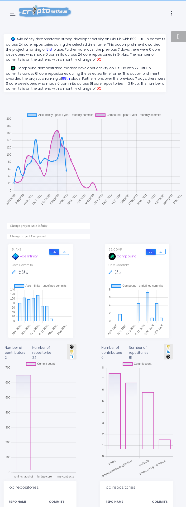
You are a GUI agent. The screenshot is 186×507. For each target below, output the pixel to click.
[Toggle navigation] (13, 13)
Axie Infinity (25, 256)
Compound (123, 256)
